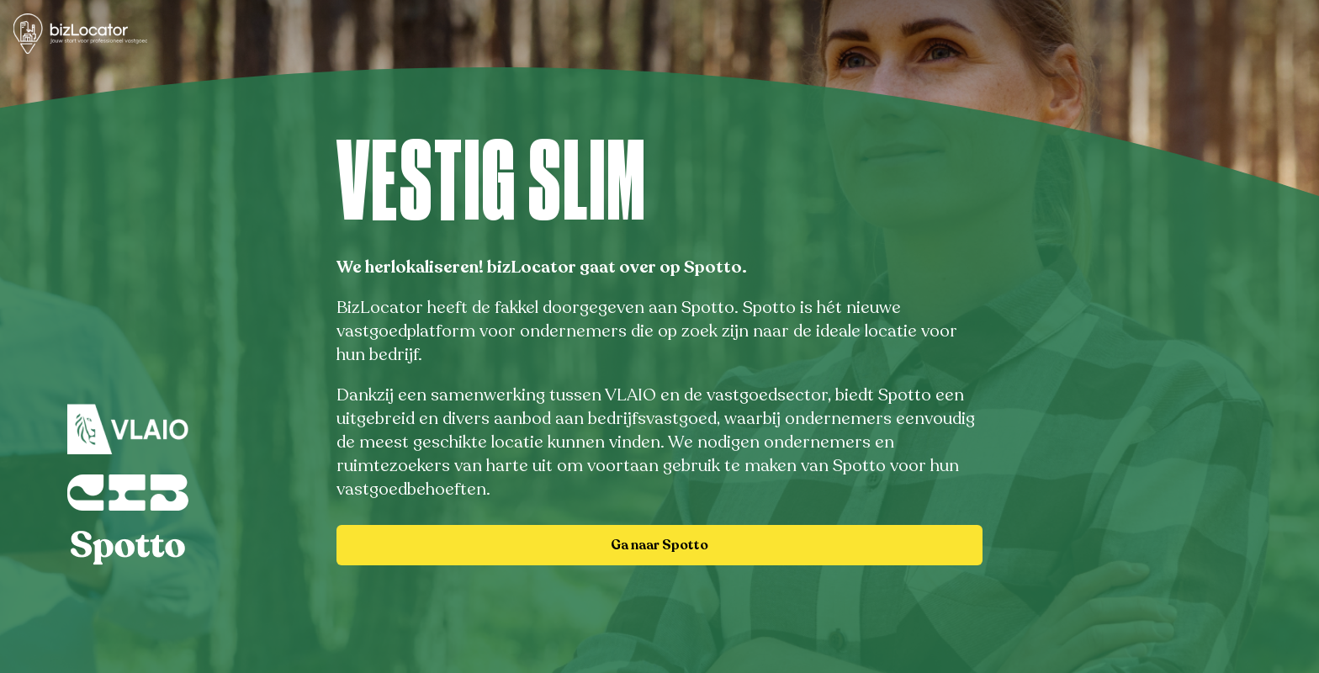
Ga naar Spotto (659, 545)
